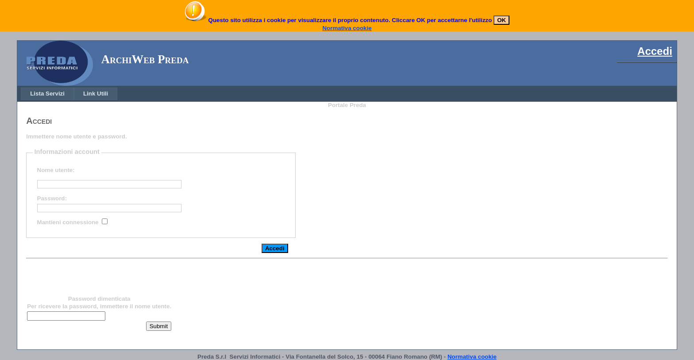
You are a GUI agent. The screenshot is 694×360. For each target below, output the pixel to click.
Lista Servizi (47, 93)
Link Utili (95, 93)
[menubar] (69, 94)
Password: (52, 198)
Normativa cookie (346, 28)
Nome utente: (56, 170)
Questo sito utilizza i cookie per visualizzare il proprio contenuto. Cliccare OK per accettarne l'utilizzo (349, 20)
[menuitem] (47, 94)
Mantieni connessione (68, 222)
